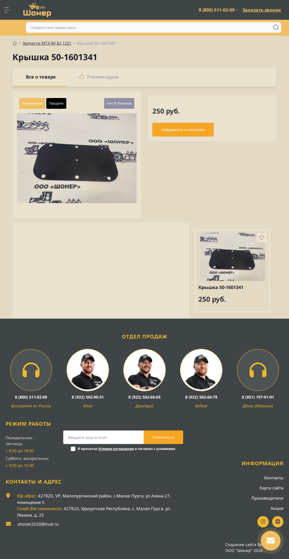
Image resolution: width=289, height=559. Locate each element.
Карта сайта (271, 488)
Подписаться (163, 437)
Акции (277, 508)
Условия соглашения (116, 448)
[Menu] (10, 10)
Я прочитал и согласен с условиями (126, 448)
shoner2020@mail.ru (38, 524)
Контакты (273, 477)
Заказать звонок (261, 10)
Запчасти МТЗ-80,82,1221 (47, 43)
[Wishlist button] (262, 237)
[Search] (276, 27)
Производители (267, 498)
